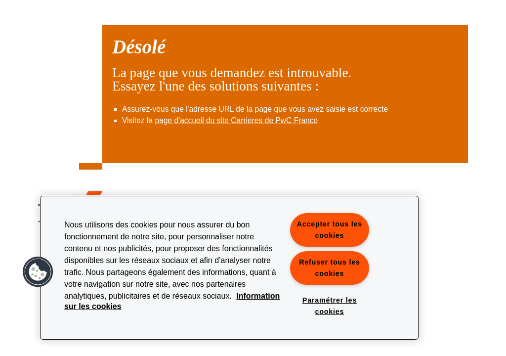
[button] (38, 272)
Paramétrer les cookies (329, 305)
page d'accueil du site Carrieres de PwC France (236, 120)
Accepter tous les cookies (329, 229)
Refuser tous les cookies (329, 267)
